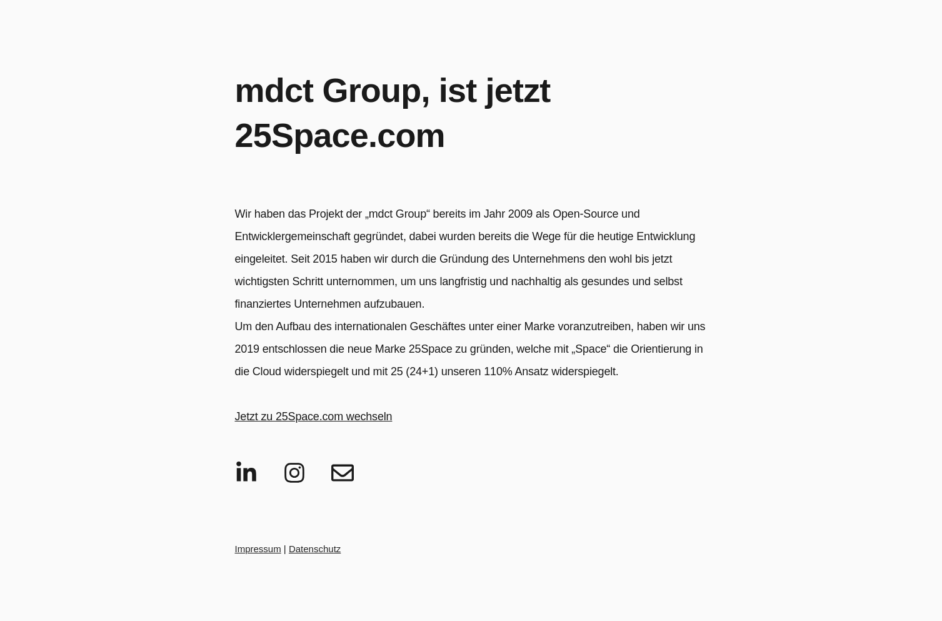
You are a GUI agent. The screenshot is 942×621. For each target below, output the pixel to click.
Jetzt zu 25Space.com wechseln (314, 416)
